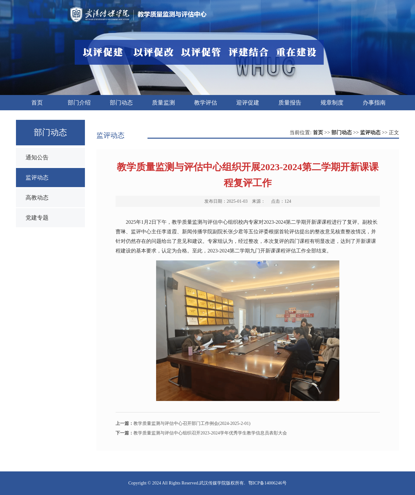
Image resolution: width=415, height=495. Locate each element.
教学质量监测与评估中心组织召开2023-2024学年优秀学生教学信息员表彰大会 (201, 433)
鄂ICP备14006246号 (267, 483)
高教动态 (37, 197)
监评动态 (37, 177)
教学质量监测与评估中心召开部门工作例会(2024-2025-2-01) (183, 423)
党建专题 (37, 218)
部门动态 (341, 132)
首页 (318, 132)
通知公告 (37, 157)
